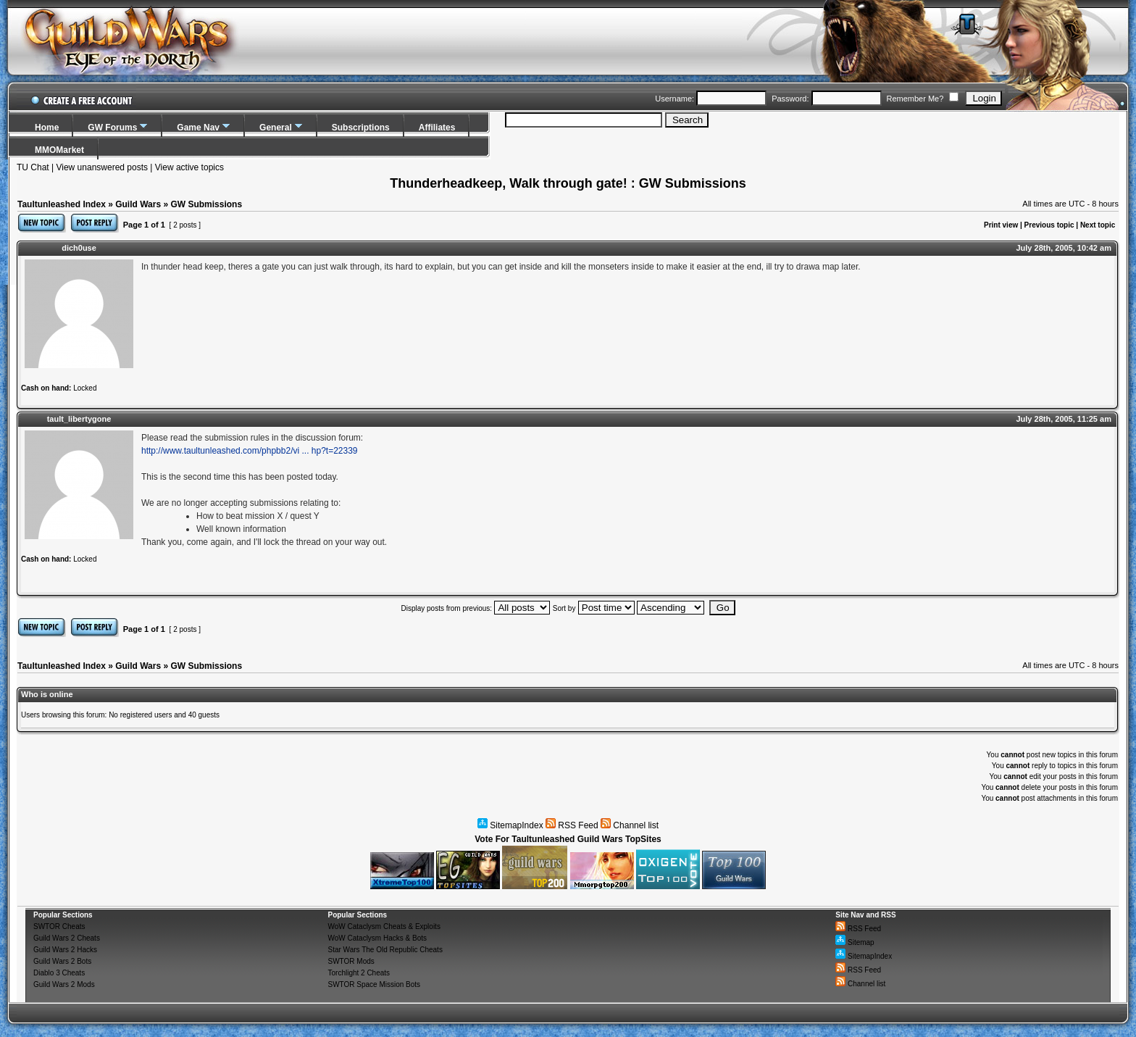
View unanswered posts (102, 167)
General (275, 127)
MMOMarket (59, 150)
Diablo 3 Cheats (59, 973)
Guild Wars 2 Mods (64, 984)
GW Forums (112, 127)
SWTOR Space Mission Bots (373, 984)
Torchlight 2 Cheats (358, 973)
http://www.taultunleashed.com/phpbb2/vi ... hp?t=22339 (249, 451)
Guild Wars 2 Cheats (66, 938)
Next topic (1097, 225)
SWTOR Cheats (59, 926)
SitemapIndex (510, 825)
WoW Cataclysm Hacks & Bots (377, 938)
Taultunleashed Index (61, 204)
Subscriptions (361, 127)
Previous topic (1049, 225)
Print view (1001, 225)
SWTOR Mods (350, 961)
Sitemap (854, 942)
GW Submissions (206, 204)
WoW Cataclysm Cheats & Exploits (383, 926)
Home (47, 127)
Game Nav (198, 127)
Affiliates (437, 127)
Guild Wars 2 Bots (62, 961)
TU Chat (33, 167)
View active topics (189, 167)
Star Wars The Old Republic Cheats (384, 950)
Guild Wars (138, 204)
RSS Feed (572, 825)
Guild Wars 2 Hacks (65, 950)
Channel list (630, 825)
